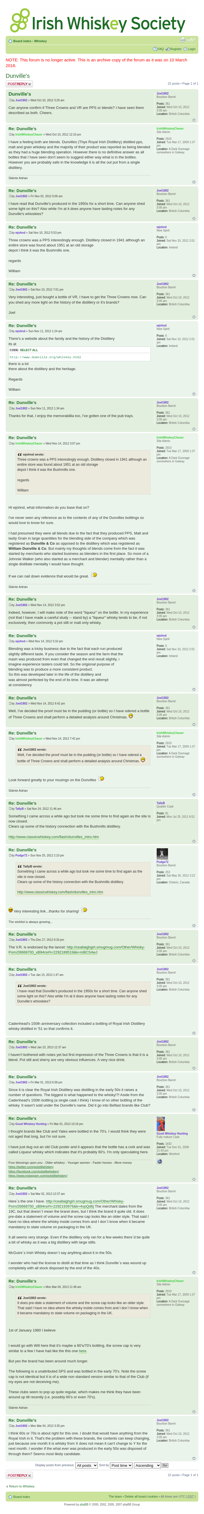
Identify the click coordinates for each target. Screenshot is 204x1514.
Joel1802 (21, 100)
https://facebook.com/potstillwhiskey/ (33, 1171)
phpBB (84, 1504)
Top (194, 120)
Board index (22, 41)
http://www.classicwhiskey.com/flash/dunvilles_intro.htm (53, 837)
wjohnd (20, 232)
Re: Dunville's (22, 128)
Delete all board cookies (141, 1496)
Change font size (191, 39)
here (82, 1351)
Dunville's (18, 76)
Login (192, 49)
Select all (29, 350)
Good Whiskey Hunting (30, 1124)
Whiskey (40, 41)
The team (115, 1496)
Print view (183, 39)
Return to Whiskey (22, 1486)
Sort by (116, 1465)
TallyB (19, 808)
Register (176, 49)
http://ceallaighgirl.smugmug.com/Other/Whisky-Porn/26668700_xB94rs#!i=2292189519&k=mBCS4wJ (76, 949)
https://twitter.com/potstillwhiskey (31, 1167)
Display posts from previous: (66, 1465)
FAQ (161, 49)
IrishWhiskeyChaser (28, 134)
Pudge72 (21, 855)
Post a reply (19, 83)
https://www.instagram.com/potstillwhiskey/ (37, 1175)
